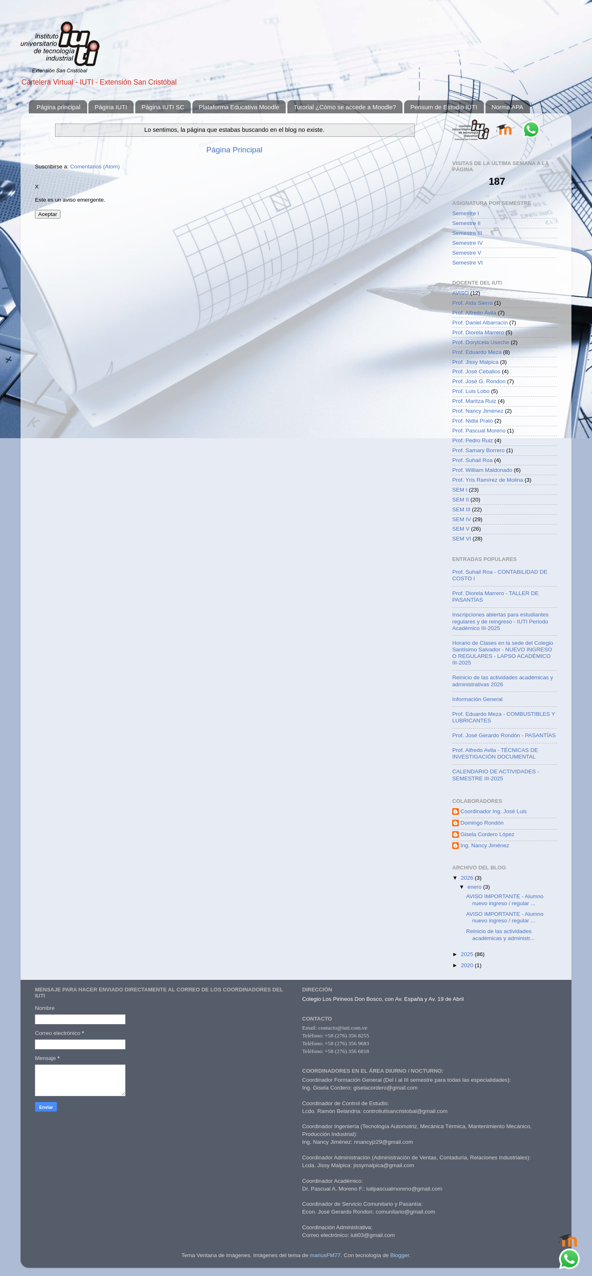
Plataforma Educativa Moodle (239, 106)
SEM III (461, 509)
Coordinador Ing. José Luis (493, 811)
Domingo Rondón (482, 823)
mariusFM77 (325, 1255)
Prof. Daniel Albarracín (480, 323)
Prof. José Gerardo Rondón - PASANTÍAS (504, 735)
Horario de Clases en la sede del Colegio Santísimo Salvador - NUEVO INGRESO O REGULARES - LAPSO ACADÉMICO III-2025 (502, 653)
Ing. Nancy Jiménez (484, 845)
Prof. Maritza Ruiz (474, 401)
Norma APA (507, 106)
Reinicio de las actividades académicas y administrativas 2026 (502, 680)
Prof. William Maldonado (482, 470)
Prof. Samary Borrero (478, 450)
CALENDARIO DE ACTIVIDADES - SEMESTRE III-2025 (495, 774)
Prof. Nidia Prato (472, 421)
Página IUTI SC (162, 106)
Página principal (59, 106)
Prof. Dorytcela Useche (480, 342)
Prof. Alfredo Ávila (474, 313)
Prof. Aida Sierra (472, 303)
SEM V (460, 529)
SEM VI (461, 539)
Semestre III (467, 233)
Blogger (399, 1255)
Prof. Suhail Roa (472, 460)
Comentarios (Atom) (95, 166)
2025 (468, 954)
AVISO (460, 293)
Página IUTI (111, 106)
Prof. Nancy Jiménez (478, 411)
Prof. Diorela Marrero (478, 332)
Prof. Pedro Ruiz (472, 440)
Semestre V (466, 253)
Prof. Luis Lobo (471, 391)
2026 (468, 878)
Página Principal (234, 149)
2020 (468, 965)
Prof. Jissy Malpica (475, 362)
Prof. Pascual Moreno (479, 431)
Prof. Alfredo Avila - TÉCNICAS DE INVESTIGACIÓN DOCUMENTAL (495, 753)
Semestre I (465, 213)
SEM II (460, 500)
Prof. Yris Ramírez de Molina (487, 480)
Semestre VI (467, 263)
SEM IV (461, 519)
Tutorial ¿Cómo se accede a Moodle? (345, 106)
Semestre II (466, 223)
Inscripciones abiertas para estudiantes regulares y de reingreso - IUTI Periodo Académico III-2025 (500, 621)
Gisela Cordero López (487, 834)
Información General (477, 699)
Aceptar (47, 214)
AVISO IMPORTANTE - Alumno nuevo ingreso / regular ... (504, 899)
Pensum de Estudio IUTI (443, 106)
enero (475, 887)
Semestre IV (467, 243)
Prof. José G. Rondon (479, 381)
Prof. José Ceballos (476, 371)
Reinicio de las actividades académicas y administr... (500, 934)
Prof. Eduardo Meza (477, 352)
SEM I (459, 490)
